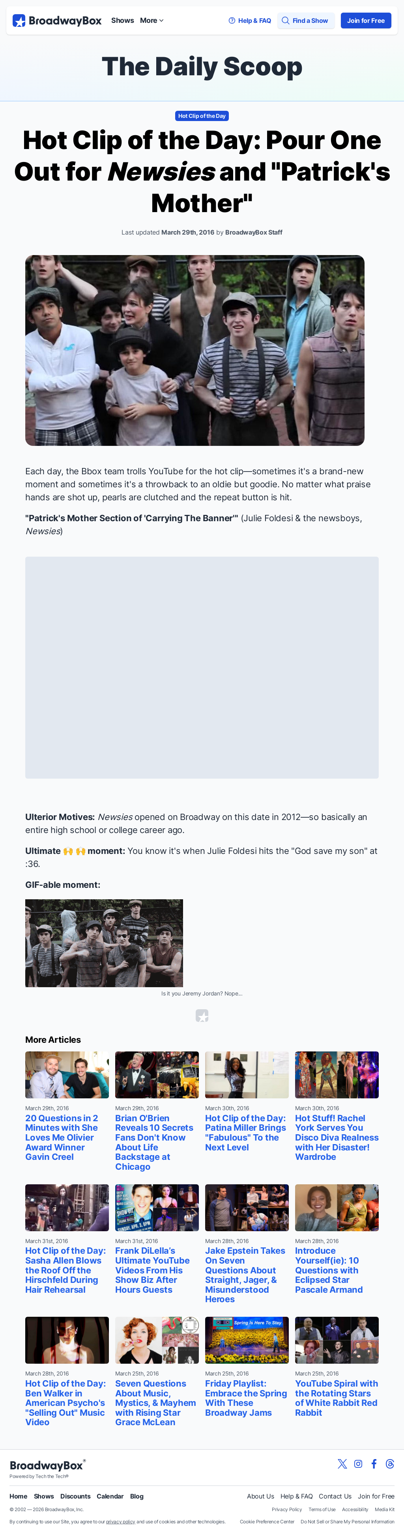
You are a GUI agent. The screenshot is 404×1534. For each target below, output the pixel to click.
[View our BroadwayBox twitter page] (342, 1464)
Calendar (110, 1496)
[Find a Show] (306, 20)
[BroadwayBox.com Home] (57, 20)
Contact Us (335, 1496)
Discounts (75, 1496)
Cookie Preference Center (267, 1522)
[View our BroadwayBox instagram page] (358, 1464)
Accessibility (355, 1509)
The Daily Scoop (202, 66)
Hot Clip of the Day (202, 115)
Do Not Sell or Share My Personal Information (348, 1522)
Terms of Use (322, 1509)
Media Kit (385, 1509)
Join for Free (366, 20)
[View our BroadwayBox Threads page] (390, 1464)
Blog (137, 1496)
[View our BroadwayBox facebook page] (374, 1464)
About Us (260, 1496)
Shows (122, 20)
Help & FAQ (297, 1496)
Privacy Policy (287, 1509)
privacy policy (121, 1522)
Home (18, 1496)
